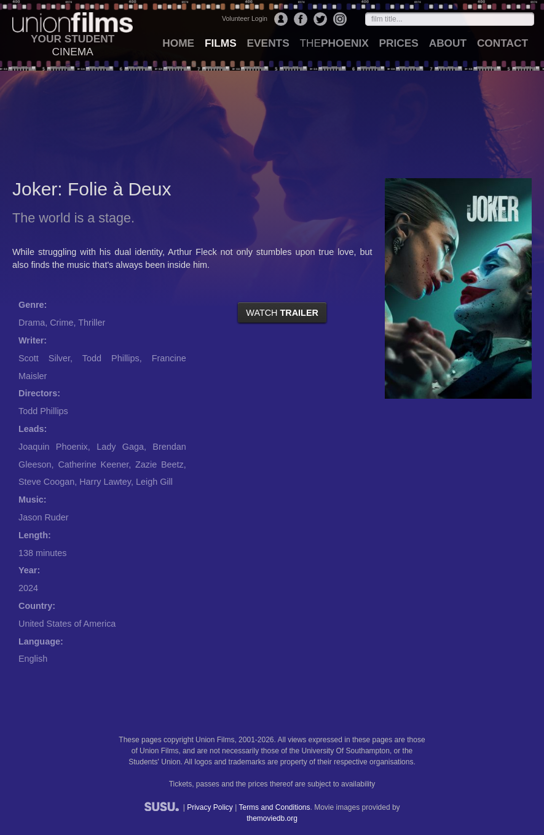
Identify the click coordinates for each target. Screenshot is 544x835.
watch (282, 313)
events (268, 43)
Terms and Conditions (274, 807)
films (221, 43)
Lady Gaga (120, 447)
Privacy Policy (210, 807)
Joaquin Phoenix (53, 447)
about (448, 43)
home (178, 43)
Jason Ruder (43, 517)
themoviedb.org (272, 818)
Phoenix (333, 43)
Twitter (320, 19)
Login (281, 19)
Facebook (300, 19)
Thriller (91, 322)
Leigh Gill (154, 482)
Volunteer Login (244, 18)
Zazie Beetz (159, 464)
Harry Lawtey (105, 482)
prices (399, 43)
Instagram (340, 19)
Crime (61, 322)
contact (502, 43)
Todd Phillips (111, 358)
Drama (31, 322)
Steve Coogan (46, 482)
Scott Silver (44, 358)
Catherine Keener (93, 464)
